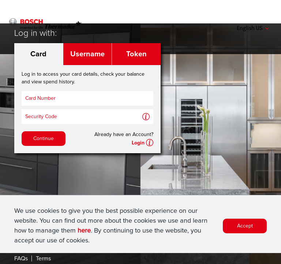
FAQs (21, 258)
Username (87, 54)
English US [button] (253, 27)
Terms (43, 258)
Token (136, 54)
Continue (43, 138)
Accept (245, 226)
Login (138, 143)
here (84, 230)
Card (38, 54)
